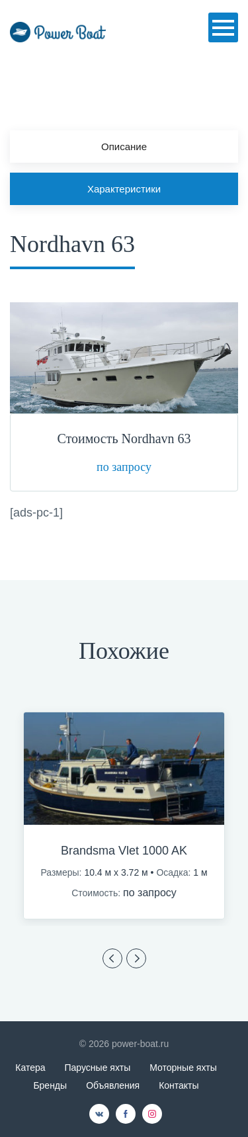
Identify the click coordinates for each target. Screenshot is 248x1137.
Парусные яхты (98, 1067)
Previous (112, 958)
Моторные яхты (183, 1067)
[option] (124, 815)
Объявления (113, 1085)
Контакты (178, 1085)
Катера (30, 1067)
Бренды (50, 1085)
